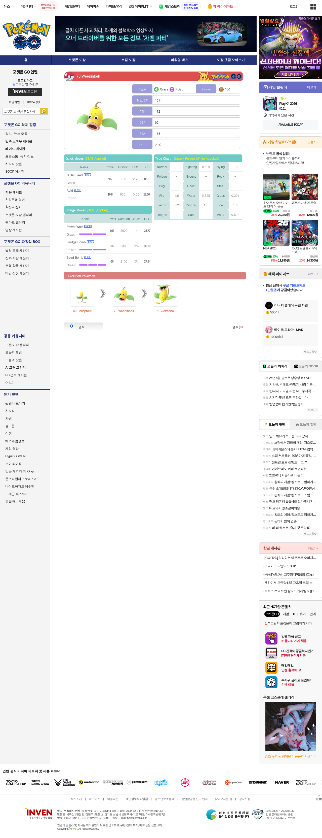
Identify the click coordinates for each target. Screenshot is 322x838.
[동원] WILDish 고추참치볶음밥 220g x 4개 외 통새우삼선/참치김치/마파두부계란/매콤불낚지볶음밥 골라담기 (291, 574)
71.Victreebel (165, 311)
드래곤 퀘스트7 (16, 494)
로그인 (294, 7)
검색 (44, 111)
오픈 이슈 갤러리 (17, 344)
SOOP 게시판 (14, 171)
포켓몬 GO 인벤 (25, 72)
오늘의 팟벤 (13, 360)
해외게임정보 (14, 441)
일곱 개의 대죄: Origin (20, 471)
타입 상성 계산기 (17, 273)
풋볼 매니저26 (15, 501)
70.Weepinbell (124, 311)
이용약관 (112, 799)
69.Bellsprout (82, 311)
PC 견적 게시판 (16, 375)
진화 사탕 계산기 (17, 258)
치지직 (10, 410)
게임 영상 (12, 448)
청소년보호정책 (164, 799)
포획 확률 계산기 (17, 265)
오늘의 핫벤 (13, 352)
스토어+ (312, 142)
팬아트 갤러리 (15, 222)
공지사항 (244, 799)
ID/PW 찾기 (34, 102)
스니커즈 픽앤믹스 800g (280, 566)
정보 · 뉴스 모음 (16, 133)
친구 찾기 (13, 207)
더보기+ (312, 87)
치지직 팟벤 (13, 164)
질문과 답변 (15, 199)
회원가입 (14, 102)
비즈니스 (94, 799)
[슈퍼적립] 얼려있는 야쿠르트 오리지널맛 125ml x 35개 (291, 558)
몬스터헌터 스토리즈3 (20, 478)
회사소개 (76, 799)
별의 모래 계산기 (17, 250)
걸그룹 (10, 426)
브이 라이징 (13, 463)
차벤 (8, 418)
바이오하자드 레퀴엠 (19, 486)
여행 (8, 433)
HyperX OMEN (15, 456)
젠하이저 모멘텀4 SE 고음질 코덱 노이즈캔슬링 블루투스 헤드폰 (291, 583)
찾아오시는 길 (223, 799)
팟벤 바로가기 (15, 403)
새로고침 (309, 351)
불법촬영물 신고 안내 (194, 799)
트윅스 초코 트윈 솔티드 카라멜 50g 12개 (291, 591)
